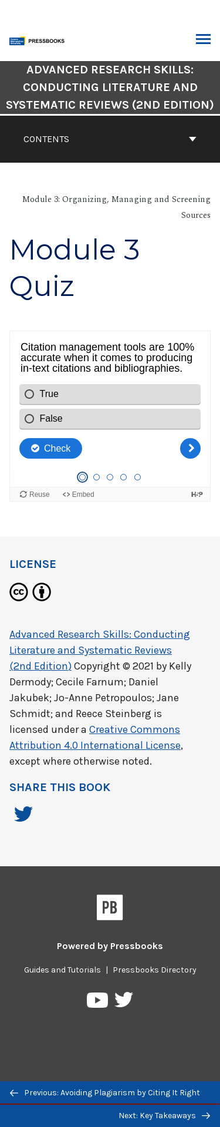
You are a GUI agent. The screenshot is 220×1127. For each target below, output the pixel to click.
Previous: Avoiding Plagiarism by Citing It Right (105, 1093)
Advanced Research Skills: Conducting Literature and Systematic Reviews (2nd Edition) (99, 650)
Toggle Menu (203, 40)
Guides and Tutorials (62, 970)
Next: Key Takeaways (164, 1116)
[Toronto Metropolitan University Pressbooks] (39, 39)
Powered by (110, 945)
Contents (110, 138)
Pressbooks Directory (155, 970)
